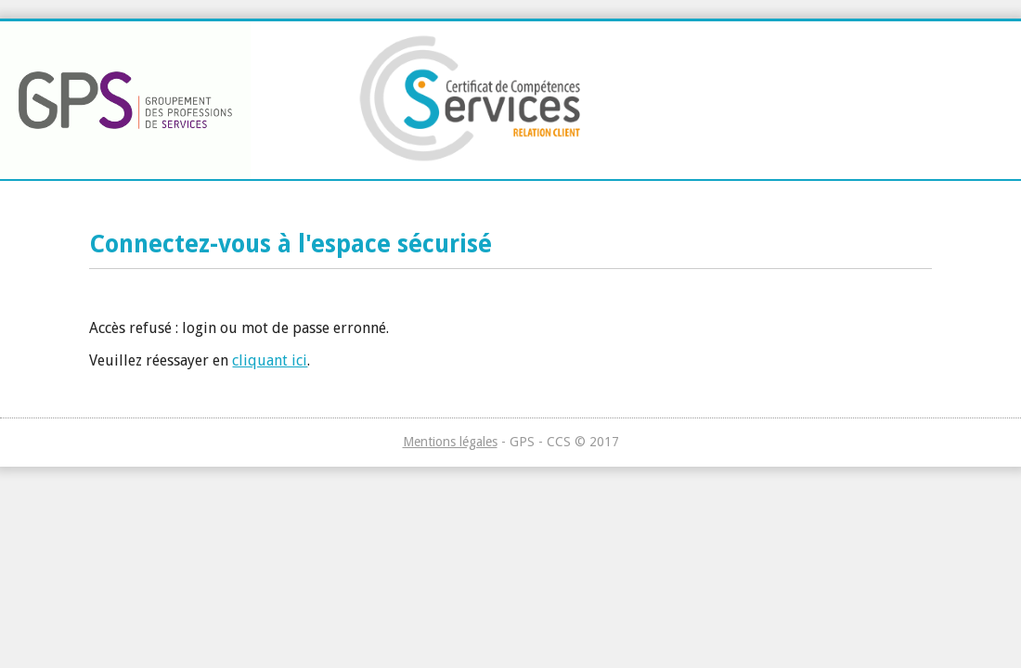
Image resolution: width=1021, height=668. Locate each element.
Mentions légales (450, 441)
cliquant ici (269, 360)
